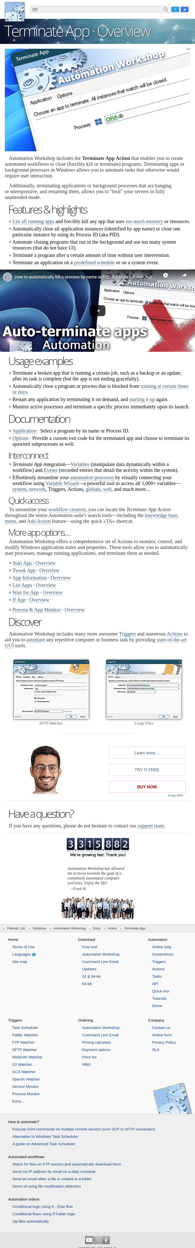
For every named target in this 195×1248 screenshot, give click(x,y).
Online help (161, 947)
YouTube (89, 1240)
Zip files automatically (30, 1221)
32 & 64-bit (91, 976)
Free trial (89, 947)
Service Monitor (25, 1086)
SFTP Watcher (24, 1049)
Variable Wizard (62, 483)
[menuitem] (35, 9)
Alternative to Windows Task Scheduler (45, 1136)
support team (151, 825)
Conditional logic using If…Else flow (42, 1206)
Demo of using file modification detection (46, 1186)
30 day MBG (175, 795)
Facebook (184, 9)
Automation (157, 939)
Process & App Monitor (36, 609)
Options (20, 438)
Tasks (157, 976)
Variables (80, 464)
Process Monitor (26, 1094)
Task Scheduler (25, 1027)
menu (10, 521)
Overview (46, 563)
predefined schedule (94, 262)
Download (86, 939)
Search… (166, 9)
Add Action (39, 521)
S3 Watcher (22, 1064)
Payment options (96, 1049)
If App (19, 600)
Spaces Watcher (26, 1079)
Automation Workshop (70, 928)
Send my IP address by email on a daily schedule (53, 1171)
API (155, 983)
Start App (22, 563)
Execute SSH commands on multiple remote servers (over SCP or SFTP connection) (83, 1129)
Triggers (127, 634)
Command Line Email (100, 961)
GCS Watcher (24, 1072)
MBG (86, 1064)
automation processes (92, 477)
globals (93, 489)
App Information (29, 577)
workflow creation (67, 509)
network (37, 489)
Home (13, 939)
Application (24, 431)
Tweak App (24, 570)
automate (35, 639)
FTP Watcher (23, 1042)
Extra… (18, 1101)
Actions (175, 634)
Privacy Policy (164, 1042)
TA (109, 521)
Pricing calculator (96, 1042)
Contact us (161, 1027)
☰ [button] (35, 9)
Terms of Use (23, 947)
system (19, 489)
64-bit (87, 983)
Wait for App (25, 592)
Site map (19, 961)
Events (50, 470)
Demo (157, 1006)
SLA (155, 1049)
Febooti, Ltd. (14, 11)
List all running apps (33, 221)
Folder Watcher (25, 1035)
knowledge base (161, 515)
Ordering (85, 1020)
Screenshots (162, 954)
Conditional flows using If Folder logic (43, 1214)
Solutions (39, 928)
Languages (21, 954)
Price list (89, 1057)
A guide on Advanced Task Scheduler (43, 1144)
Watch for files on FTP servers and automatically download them (66, 1164)
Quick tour (160, 991)
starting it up (142, 399)
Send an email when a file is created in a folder (51, 1179)
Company (156, 1020)
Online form (162, 1035)
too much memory (144, 221)
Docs (97, 928)
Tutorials (159, 998)
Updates (89, 969)
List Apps (22, 585)
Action (112, 928)
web (107, 489)
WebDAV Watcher (27, 1057)
